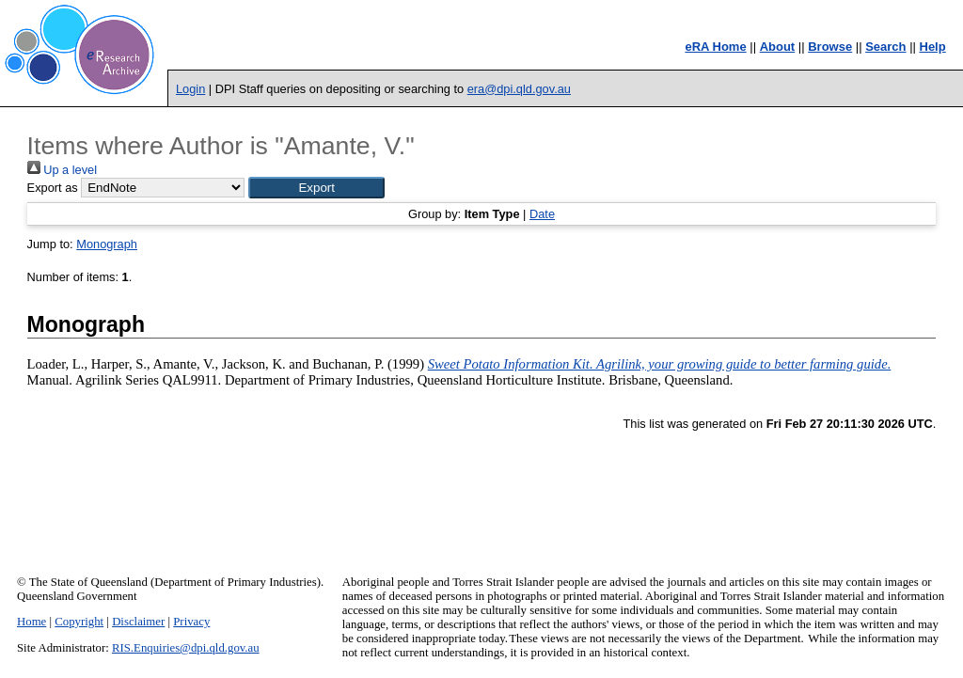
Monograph (106, 244)
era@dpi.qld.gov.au (519, 89)
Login (190, 89)
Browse (830, 46)
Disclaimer (138, 621)
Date (542, 214)
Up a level (62, 170)
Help (933, 46)
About (778, 46)
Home (31, 621)
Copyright (79, 621)
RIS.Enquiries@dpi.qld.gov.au (186, 647)
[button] (316, 187)
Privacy (191, 621)
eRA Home (715, 46)
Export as (52, 188)
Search (885, 46)
